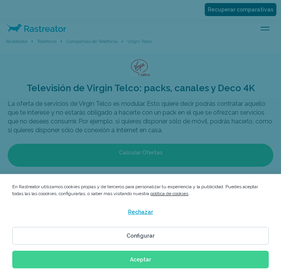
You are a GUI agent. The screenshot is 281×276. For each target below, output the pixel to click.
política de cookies (169, 193)
